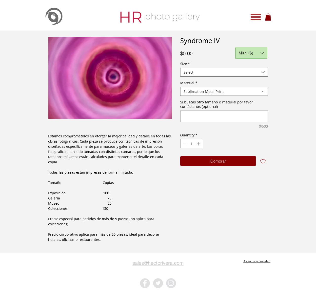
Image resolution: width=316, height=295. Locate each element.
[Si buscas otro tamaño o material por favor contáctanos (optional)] (224, 116)
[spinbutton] (191, 143)
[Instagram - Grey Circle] (171, 283)
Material (188, 83)
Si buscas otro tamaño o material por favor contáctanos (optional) (216, 104)
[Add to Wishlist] (263, 161)
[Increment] (199, 143)
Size (185, 63)
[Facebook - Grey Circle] (145, 283)
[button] (256, 17)
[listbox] (251, 53)
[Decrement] (184, 143)
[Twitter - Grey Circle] (158, 283)
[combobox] (224, 72)
